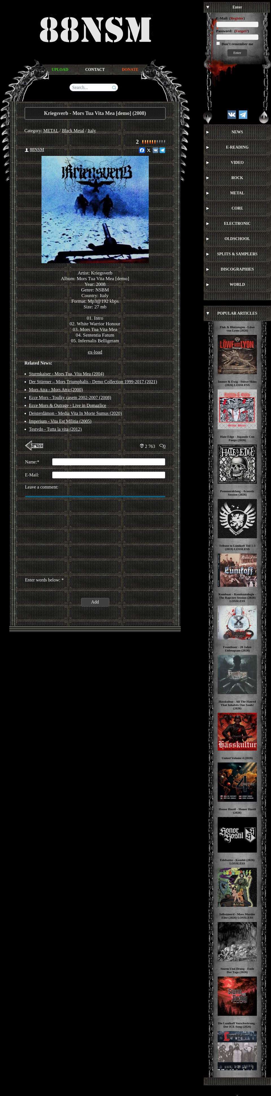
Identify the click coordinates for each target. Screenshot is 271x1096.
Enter (237, 53)
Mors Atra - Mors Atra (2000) (56, 389)
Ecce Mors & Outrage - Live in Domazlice (67, 405)
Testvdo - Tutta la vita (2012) (55, 429)
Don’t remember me (237, 44)
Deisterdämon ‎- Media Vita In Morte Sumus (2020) (75, 413)
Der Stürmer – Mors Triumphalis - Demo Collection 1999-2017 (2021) (93, 381)
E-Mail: (222, 18)
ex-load (95, 352)
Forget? (241, 31)
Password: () (232, 31)
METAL (50, 130)
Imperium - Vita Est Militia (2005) (60, 421)
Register (236, 18)
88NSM (37, 149)
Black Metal (73, 130)
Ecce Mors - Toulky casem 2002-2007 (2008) (70, 397)
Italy (92, 130)
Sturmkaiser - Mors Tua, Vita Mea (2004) (66, 373)
